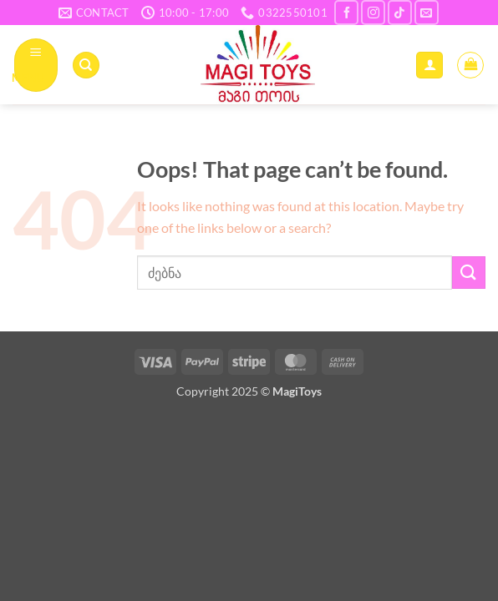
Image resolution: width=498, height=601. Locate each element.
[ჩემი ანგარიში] (429, 65)
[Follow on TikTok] (400, 12)
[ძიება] (86, 65)
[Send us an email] (426, 12)
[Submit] (468, 272)
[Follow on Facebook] (346, 12)
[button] (36, 64)
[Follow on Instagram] (373, 12)
